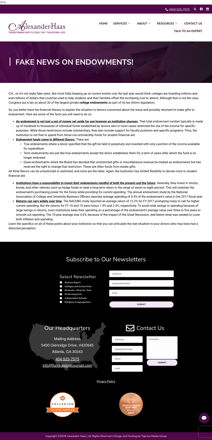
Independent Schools (76, 298)
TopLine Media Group (154, 436)
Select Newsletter (78, 277)
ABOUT (143, 23)
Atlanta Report (73, 282)
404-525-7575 (67, 359)
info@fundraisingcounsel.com (67, 365)
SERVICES (121, 23)
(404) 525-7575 (179, 9)
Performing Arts (73, 294)
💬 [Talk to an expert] (203, 418)
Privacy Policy (106, 381)
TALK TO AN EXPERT (188, 31)
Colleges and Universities (78, 286)
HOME (103, 23)
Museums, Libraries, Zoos (78, 290)
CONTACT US (193, 23)
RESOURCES (167, 23)
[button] (141, 304)
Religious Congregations (78, 302)
